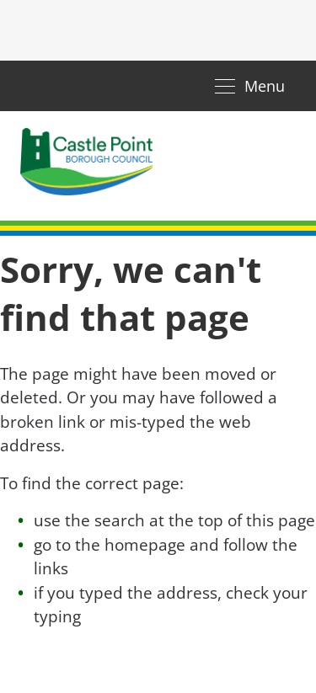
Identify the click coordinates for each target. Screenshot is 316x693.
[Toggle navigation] (250, 86)
